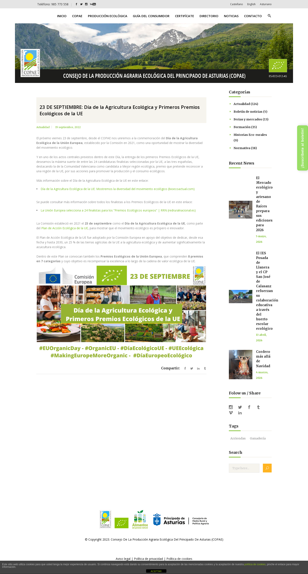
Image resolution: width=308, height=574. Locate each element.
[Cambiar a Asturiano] (266, 4)
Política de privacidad (148, 559)
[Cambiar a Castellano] (236, 4)
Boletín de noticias (248, 112)
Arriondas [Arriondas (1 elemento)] (238, 438)
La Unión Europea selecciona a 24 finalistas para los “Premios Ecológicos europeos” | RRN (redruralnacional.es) (118, 210)
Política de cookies (179, 559)
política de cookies (255, 564)
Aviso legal (123, 559)
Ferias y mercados (248, 119)
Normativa (242, 148)
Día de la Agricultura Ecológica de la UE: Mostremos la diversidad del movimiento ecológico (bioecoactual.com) (118, 189)
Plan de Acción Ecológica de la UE (64, 228)
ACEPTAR (156, 571)
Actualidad (43, 127)
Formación (242, 127)
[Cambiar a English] (251, 4)
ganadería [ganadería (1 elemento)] (258, 438)
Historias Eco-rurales (250, 135)
